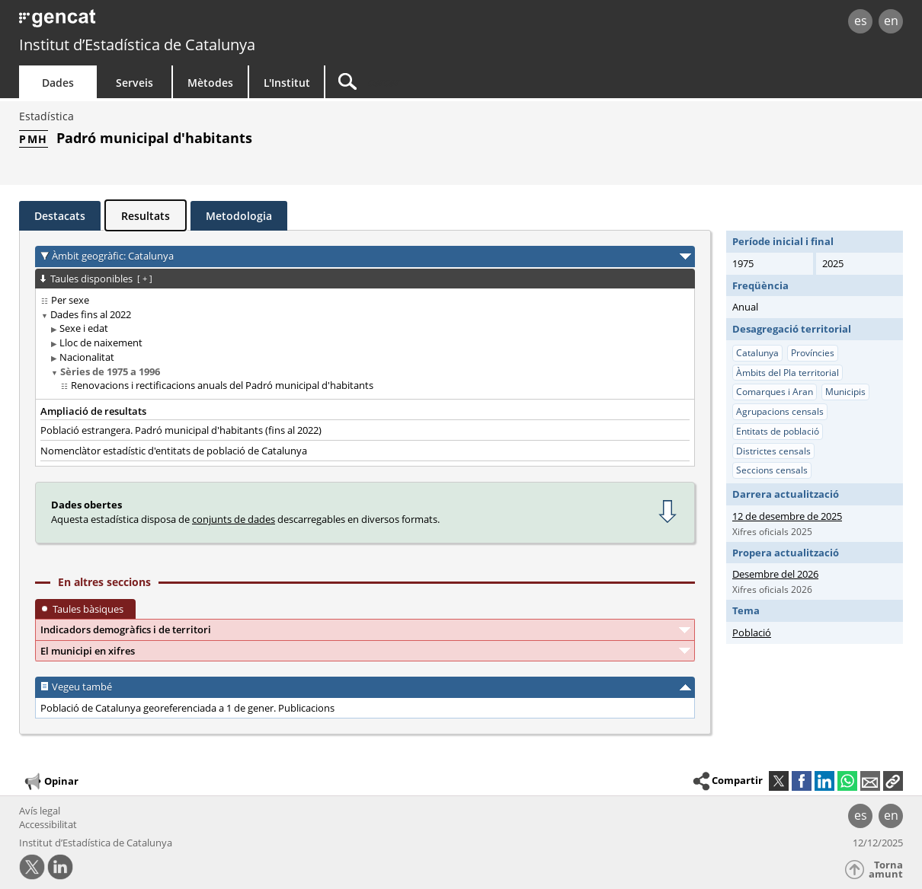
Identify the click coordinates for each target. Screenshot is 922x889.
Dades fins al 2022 (90, 314)
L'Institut (287, 82)
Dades (58, 82)
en (891, 20)
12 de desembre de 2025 (787, 516)
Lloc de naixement (100, 342)
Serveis (134, 82)
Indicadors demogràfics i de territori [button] (125, 629)
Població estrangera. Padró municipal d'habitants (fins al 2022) (181, 430)
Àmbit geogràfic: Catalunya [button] (113, 256)
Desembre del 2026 (775, 574)
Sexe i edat (83, 328)
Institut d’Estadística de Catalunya (137, 44)
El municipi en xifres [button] (87, 651)
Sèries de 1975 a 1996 (110, 371)
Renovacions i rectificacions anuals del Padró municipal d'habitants (222, 385)
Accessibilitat (48, 824)
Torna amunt (886, 869)
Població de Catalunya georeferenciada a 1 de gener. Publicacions (187, 708)
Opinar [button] (50, 782)
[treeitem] (362, 300)
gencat (196, 22)
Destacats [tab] (59, 216)
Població (751, 632)
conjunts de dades (233, 519)
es (860, 20)
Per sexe (70, 300)
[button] (893, 781)
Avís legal (39, 810)
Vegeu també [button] (82, 686)
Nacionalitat (86, 357)
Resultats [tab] (145, 216)
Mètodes (210, 82)
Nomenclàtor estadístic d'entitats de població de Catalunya (173, 450)
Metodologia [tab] (239, 216)
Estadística (46, 116)
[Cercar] (454, 81)
